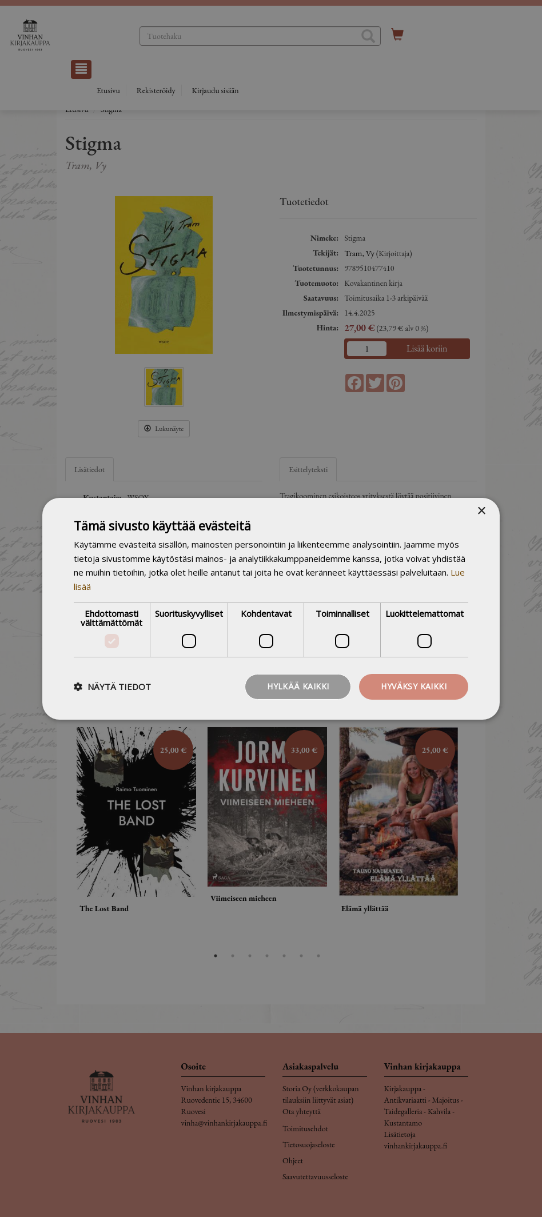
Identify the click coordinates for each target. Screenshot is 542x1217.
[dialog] (271, 608)
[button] (112, 686)
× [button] (481, 510)
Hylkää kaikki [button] (298, 686)
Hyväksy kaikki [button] (414, 686)
